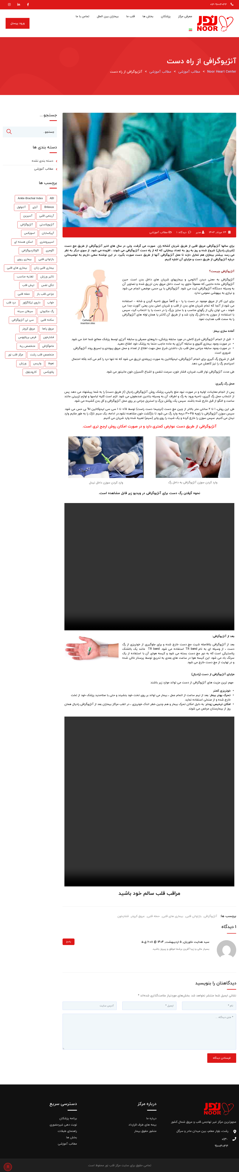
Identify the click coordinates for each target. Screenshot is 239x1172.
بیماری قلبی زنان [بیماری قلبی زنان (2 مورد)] (44, 268)
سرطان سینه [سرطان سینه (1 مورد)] (25, 312)
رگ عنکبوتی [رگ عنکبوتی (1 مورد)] (47, 312)
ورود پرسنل (17, 23)
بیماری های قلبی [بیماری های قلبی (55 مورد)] (17, 268)
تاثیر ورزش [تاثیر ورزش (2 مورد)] (47, 277)
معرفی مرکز (185, 16)
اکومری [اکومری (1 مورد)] (50, 251)
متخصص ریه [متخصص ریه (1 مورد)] (27, 346)
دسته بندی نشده (42, 161)
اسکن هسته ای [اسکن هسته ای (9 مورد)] (23, 242)
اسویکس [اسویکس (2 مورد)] (29, 234)
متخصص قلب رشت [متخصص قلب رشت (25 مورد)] (42, 355)
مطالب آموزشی (158, 232)
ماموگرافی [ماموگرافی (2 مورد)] (48, 346)
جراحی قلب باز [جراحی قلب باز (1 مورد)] (45, 294)
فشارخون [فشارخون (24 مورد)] (48, 338)
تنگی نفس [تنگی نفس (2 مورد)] (47, 286)
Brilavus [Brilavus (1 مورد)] (49, 208)
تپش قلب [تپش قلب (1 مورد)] (28, 286)
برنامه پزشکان (68, 1118)
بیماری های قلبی (172, 916)
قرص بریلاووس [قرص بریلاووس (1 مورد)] (27, 338)
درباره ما (151, 1118)
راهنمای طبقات (67, 1131)
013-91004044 (218, 5)
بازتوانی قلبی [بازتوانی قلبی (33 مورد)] (46, 260)
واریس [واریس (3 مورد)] (37, 364)
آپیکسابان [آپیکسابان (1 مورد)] (48, 234)
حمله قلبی (153, 916)
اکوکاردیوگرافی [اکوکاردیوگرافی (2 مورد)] (30, 251)
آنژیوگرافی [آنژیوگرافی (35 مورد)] (26, 225)
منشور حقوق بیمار (145, 1131)
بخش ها (147, 16)
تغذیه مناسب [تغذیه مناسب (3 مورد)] (25, 277)
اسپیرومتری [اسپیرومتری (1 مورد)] (47, 242)
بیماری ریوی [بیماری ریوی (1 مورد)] (24, 260)
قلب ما (130, 16)
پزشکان (165, 16)
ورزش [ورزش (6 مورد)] (22, 364)
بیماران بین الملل (108, 16)
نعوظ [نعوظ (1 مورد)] (51, 364)
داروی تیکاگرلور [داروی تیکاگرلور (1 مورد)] (31, 303)
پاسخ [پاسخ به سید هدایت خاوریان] (68, 942)
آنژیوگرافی (210, 916)
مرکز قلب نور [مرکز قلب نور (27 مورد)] (15, 355)
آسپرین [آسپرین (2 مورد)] (27, 216)
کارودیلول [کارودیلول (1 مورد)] (31, 372)
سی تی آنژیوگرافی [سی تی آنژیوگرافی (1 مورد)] (23, 320)
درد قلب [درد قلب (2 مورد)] (11, 303)
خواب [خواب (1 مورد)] (50, 303)
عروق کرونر (138, 916)
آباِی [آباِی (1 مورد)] (35, 208)
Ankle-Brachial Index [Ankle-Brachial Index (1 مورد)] (30, 199)
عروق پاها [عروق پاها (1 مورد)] (48, 329)
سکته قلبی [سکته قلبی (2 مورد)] (47, 320)
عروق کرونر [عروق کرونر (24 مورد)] (28, 329)
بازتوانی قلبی (193, 916)
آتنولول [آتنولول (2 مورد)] (21, 208)
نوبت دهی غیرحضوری (63, 1125)
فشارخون (123, 916)
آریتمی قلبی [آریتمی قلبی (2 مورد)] (46, 216)
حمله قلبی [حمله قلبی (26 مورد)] (24, 294)
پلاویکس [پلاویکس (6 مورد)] (49, 372)
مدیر (198, 232)
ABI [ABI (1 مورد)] (52, 199)
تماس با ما (82, 16)
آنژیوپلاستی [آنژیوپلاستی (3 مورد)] (47, 225)
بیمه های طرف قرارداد (142, 1125)
